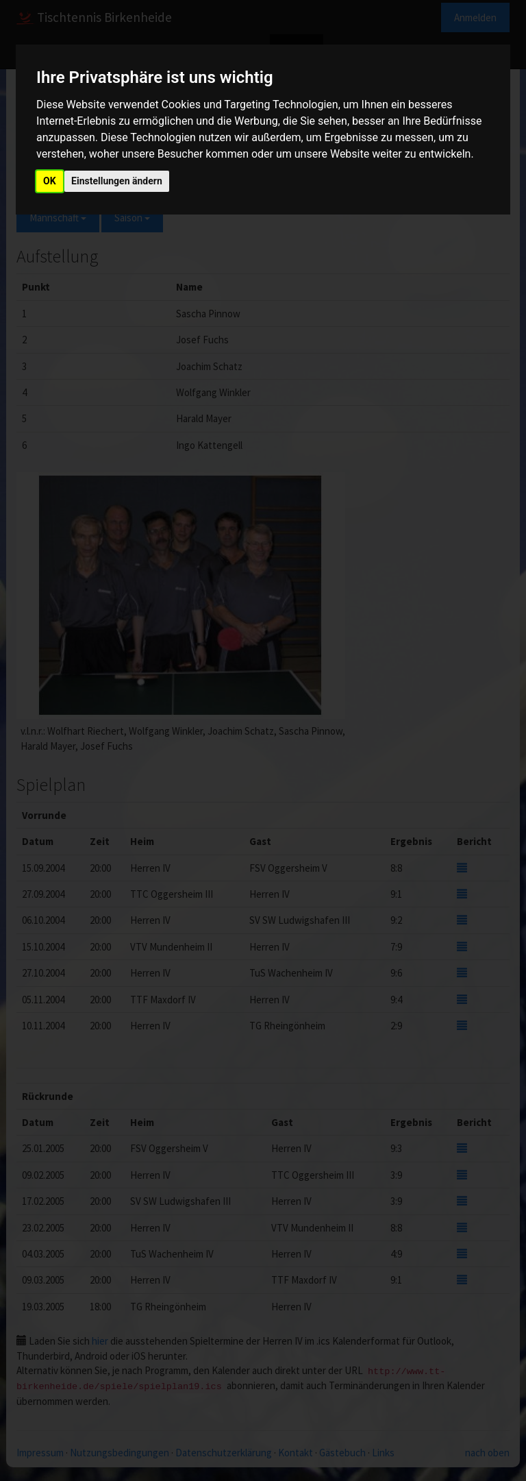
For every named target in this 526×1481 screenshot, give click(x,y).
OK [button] (49, 180)
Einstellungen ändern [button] (116, 180)
